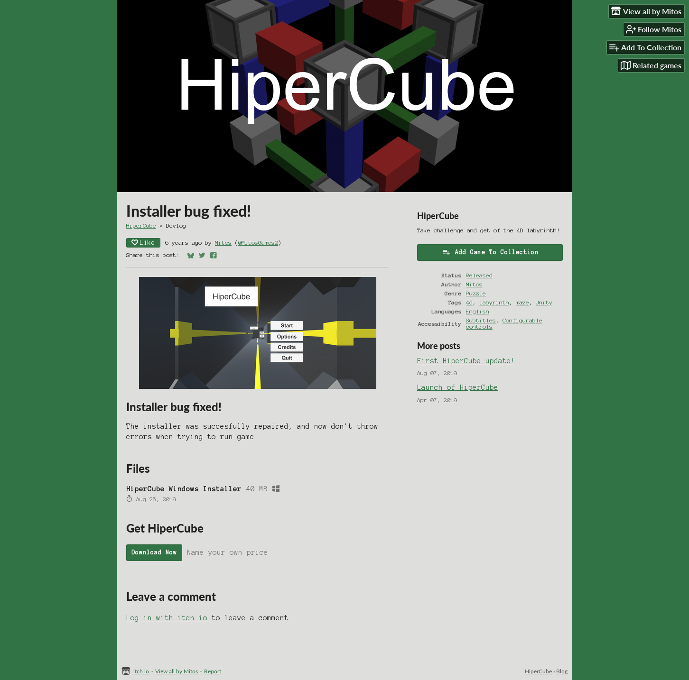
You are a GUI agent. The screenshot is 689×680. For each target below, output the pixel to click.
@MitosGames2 (258, 242)
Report (212, 671)
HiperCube (141, 225)
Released (479, 275)
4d (469, 302)
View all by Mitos (176, 671)
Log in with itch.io (166, 618)
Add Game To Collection (490, 252)
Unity (544, 302)
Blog (562, 671)
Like (143, 242)
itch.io (141, 671)
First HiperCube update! (466, 361)
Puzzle (476, 293)
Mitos (223, 242)
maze (522, 302)
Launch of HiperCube (457, 387)
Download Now (154, 552)
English (477, 311)
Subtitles (481, 320)
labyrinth (494, 302)
